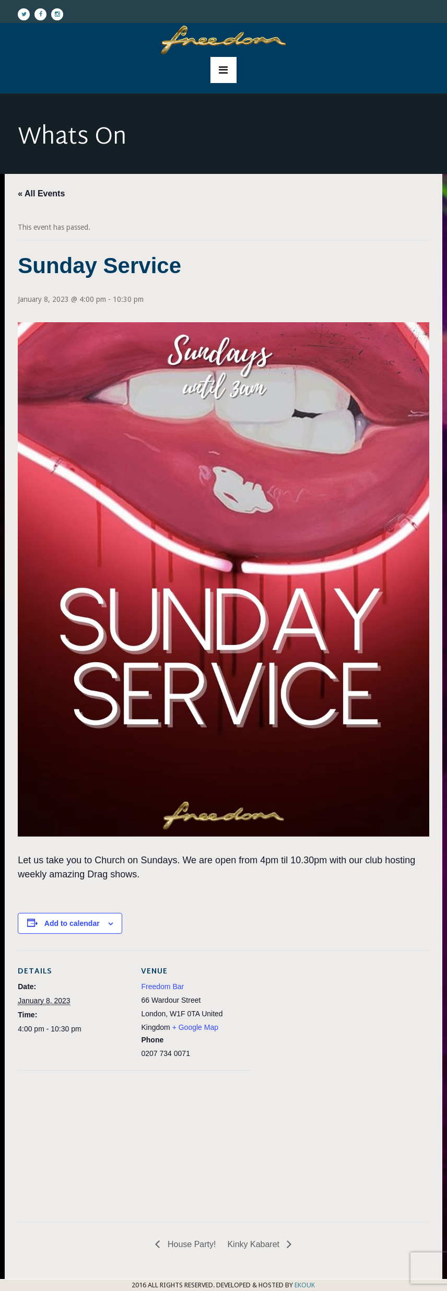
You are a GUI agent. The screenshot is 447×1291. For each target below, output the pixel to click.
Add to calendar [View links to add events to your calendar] (72, 923)
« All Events (41, 193)
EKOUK (305, 1285)
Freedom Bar (162, 986)
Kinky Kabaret (254, 1244)
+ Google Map (195, 1027)
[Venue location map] (73, 1142)
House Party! (190, 1244)
